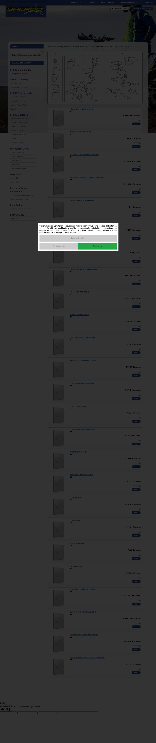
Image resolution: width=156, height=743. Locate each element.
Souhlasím (97, 246)
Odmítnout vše (59, 246)
